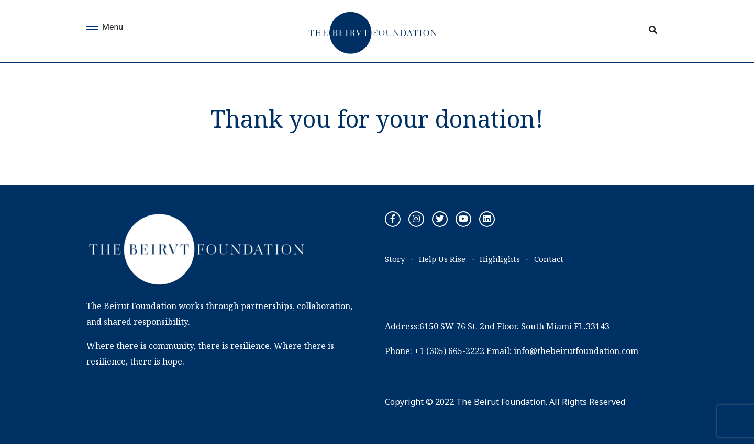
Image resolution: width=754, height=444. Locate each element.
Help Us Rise (442, 259)
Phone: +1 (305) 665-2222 (434, 351)
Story (395, 259)
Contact (548, 259)
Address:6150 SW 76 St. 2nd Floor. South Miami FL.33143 (497, 326)
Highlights (500, 259)
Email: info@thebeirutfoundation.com (562, 351)
